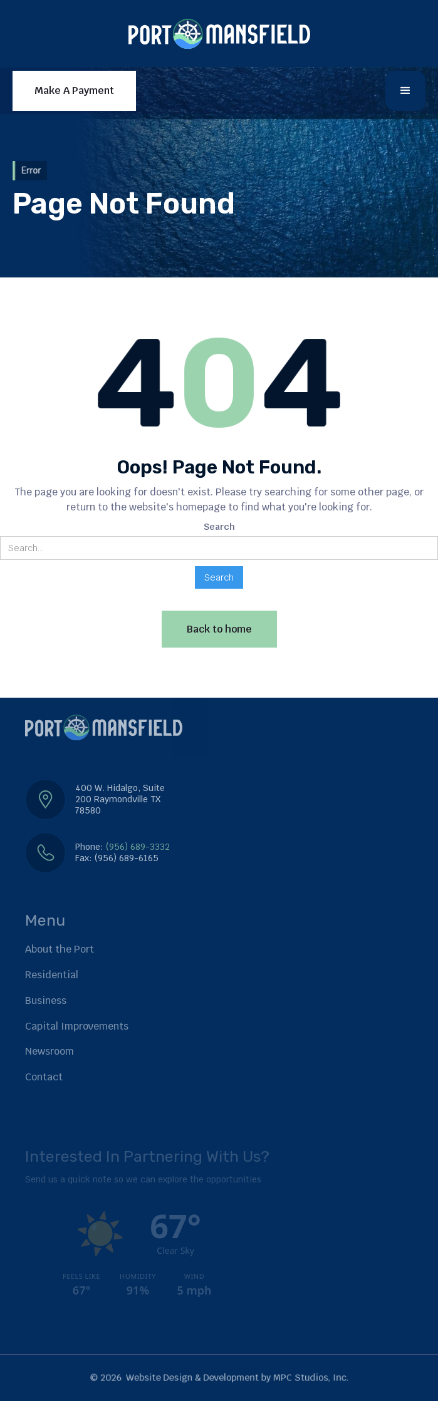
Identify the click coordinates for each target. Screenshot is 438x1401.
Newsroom (49, 1051)
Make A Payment (74, 90)
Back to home (219, 629)
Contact (44, 1076)
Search (219, 526)
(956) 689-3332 (138, 846)
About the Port (59, 949)
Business (45, 1000)
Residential (51, 974)
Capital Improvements (76, 1026)
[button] (405, 91)
